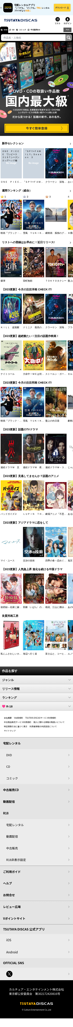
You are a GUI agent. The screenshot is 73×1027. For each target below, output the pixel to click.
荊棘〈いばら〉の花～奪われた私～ (41, 610)
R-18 (36, 709)
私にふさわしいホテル (12, 656)
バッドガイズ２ (9, 517)
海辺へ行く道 (30, 656)
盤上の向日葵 (52, 423)
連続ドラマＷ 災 (10, 470)
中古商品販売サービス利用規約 (17, 725)
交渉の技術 (29, 563)
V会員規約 (18, 720)
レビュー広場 (12, 910)
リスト (58, 26)
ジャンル (36, 682)
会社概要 (8, 720)
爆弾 (3, 283)
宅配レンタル (15, 828)
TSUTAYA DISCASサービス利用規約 (40, 720)
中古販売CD (48, 32)
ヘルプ (7, 886)
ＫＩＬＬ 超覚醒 (10, 330)
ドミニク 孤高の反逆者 (36, 330)
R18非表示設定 (16, 863)
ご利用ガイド (12, 875)
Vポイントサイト (14, 921)
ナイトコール (8, 377)
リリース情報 (36, 691)
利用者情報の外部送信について (43, 729)
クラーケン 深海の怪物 (58, 184)
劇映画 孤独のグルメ (57, 236)
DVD (7, 32)
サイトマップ (10, 733)
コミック (30, 32)
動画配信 (9, 804)
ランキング (36, 700)
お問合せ (9, 898)
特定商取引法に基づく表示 (15, 729)
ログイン (67, 26)
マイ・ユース (8, 563)
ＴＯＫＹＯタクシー (55, 283)
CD (18, 32)
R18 (67, 32)
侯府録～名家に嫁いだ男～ (15, 610)
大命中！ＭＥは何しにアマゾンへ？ (41, 377)
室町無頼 (27, 283)
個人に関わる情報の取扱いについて (49, 725)
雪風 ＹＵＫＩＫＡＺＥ (36, 236)
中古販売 (12, 851)
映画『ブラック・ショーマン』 (17, 236)
